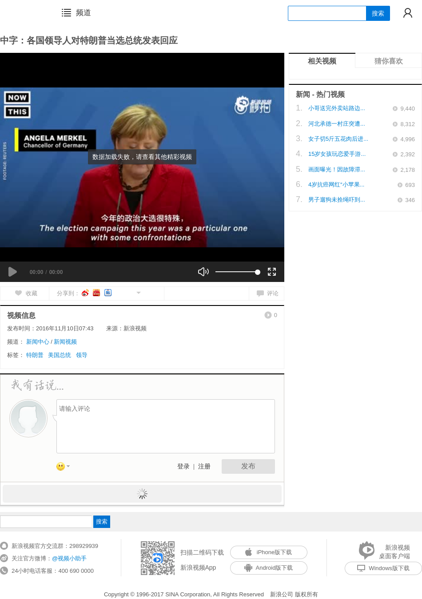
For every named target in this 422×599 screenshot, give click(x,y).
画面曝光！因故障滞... (336, 169)
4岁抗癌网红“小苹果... (336, 184)
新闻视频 (65, 341)
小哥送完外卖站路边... (336, 108)
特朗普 (35, 355)
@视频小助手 (69, 558)
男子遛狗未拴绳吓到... (336, 199)
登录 (183, 466)
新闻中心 (37, 341)
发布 (248, 466)
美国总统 (59, 355)
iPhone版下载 (268, 552)
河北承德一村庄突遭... (336, 123)
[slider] (236, 271)
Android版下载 (268, 567)
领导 (82, 355)
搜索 (378, 13)
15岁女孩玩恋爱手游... (337, 154)
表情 (66, 468)
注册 (204, 466)
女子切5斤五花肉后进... (338, 138)
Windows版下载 (383, 568)
